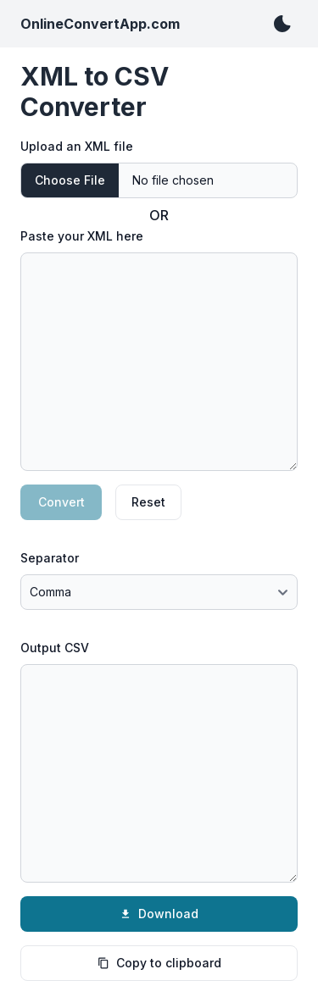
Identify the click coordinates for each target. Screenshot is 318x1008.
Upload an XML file (76, 146)
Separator (49, 558)
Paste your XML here (81, 236)
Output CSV (54, 647)
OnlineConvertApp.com (100, 23)
